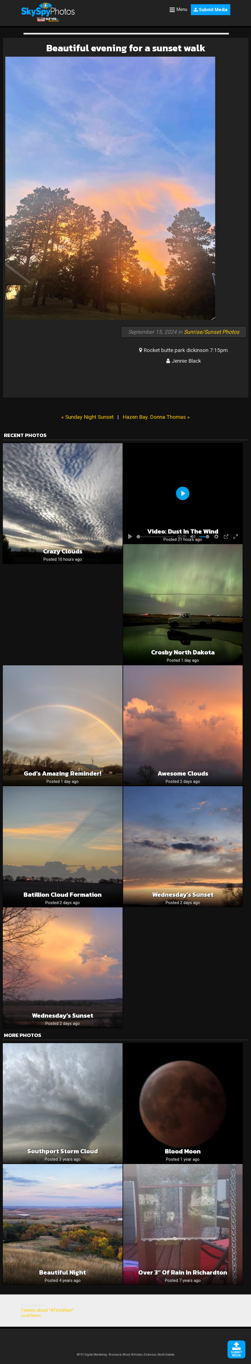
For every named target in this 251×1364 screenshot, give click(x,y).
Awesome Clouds (183, 773)
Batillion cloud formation (63, 894)
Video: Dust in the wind (182, 531)
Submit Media (210, 9)
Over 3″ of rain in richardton (182, 1272)
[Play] (182, 493)
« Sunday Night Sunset (87, 417)
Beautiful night (62, 1272)
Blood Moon (183, 1151)
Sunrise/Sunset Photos (211, 332)
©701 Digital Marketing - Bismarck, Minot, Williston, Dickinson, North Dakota (125, 1354)
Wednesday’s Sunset (183, 894)
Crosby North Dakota (183, 652)
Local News (31, 1315)
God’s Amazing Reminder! (62, 773)
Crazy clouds (62, 551)
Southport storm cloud (62, 1151)
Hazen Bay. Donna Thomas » (156, 417)
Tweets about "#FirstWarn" (47, 1310)
